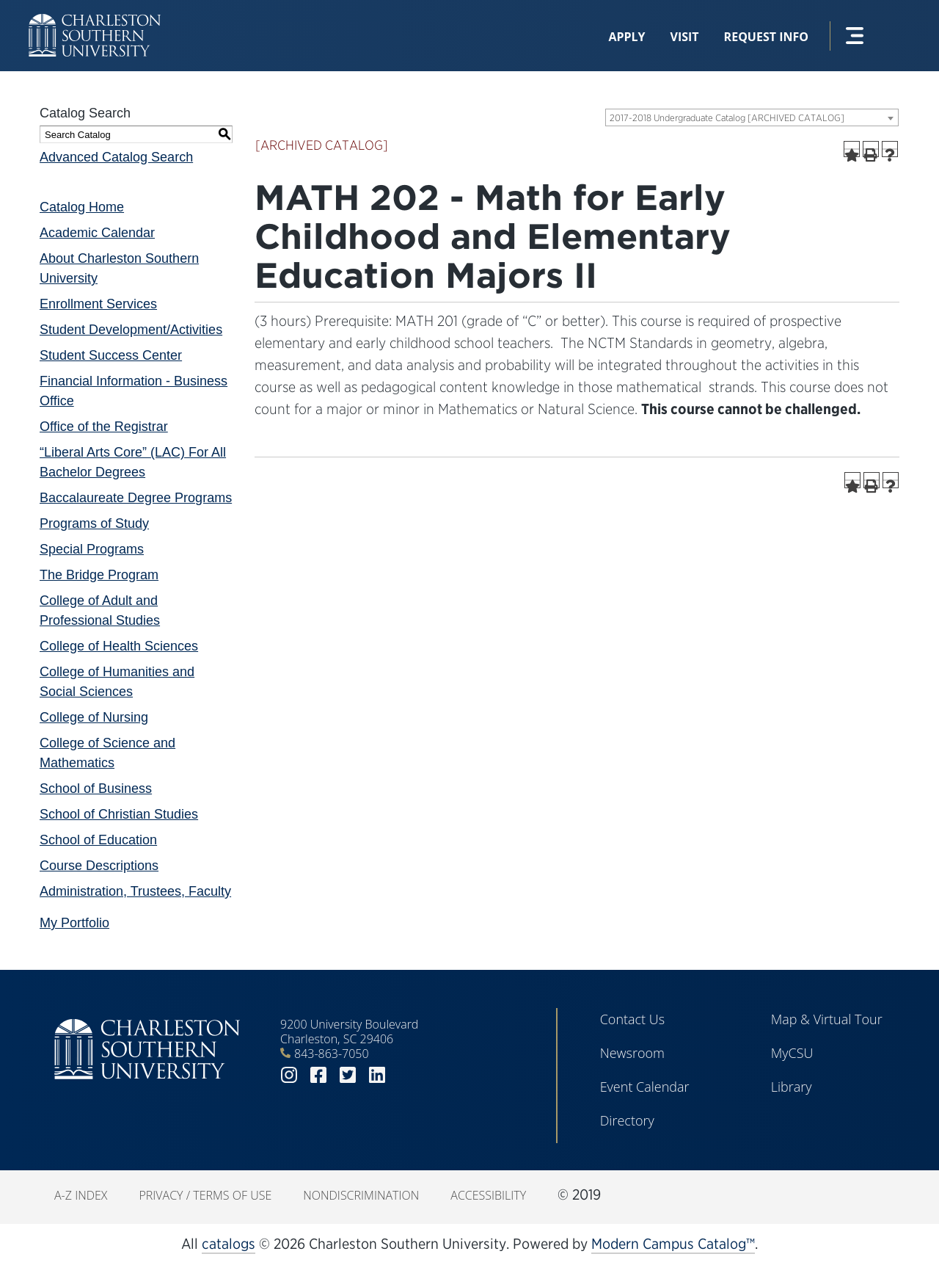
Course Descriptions (99, 865)
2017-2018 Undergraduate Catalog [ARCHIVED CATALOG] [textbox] (727, 117)
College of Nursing (94, 717)
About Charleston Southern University (119, 268)
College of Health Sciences (119, 646)
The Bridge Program (99, 575)
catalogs (228, 1244)
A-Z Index (80, 1195)
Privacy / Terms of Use (205, 1195)
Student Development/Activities (131, 329)
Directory (627, 1120)
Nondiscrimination (361, 1195)
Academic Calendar (97, 232)
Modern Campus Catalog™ (673, 1244)
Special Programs (92, 549)
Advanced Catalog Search (116, 157)
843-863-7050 (331, 1053)
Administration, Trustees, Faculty (135, 891)
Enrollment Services (98, 304)
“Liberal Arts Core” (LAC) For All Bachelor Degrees (133, 462)
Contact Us (632, 1019)
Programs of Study (94, 523)
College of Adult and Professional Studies (100, 610)
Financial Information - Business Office (133, 391)
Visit (685, 37)
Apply (626, 37)
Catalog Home (82, 207)
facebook (318, 1075)
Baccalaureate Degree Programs (136, 497)
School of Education (98, 840)
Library (791, 1086)
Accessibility (488, 1195)
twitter (348, 1075)
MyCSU (792, 1053)
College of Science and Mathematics (107, 753)
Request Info (766, 37)
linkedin (377, 1075)
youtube (406, 1075)
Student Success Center (111, 355)
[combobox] (752, 117)
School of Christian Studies (119, 814)
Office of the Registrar (104, 426)
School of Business (96, 788)
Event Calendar (645, 1086)
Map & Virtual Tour (827, 1019)
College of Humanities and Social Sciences (117, 681)
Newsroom (632, 1053)
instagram (289, 1075)
